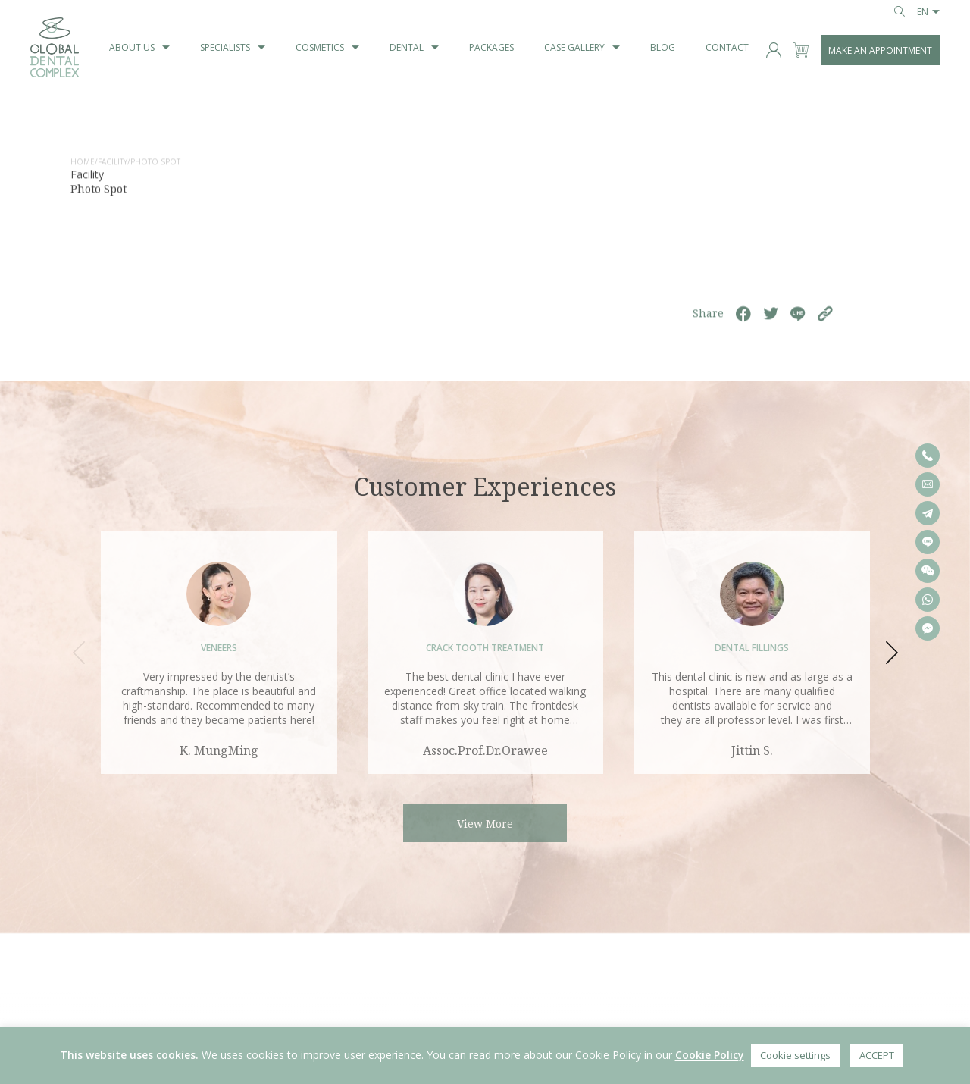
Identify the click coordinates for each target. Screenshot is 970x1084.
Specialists (225, 47)
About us (132, 47)
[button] (890, 652)
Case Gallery (574, 47)
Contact (727, 47)
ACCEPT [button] (876, 1055)
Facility (112, 165)
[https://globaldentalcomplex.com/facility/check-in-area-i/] (825, 317)
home (82, 165)
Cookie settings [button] (795, 1055)
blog (662, 47)
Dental (407, 47)
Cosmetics (320, 47)
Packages (491, 47)
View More (485, 823)
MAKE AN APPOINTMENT (880, 50)
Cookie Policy (709, 1055)
